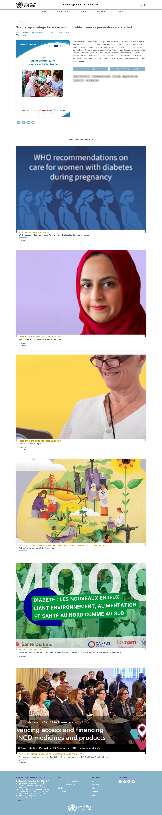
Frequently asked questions (68, 781)
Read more (20, 801)
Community (103, 12)
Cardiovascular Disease (101, 77)
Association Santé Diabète (33, 650)
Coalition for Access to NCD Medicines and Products (53, 754)
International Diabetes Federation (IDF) (40, 337)
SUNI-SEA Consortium (25, 32)
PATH (21, 754)
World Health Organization (34, 232)
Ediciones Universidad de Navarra (37, 545)
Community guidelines (66, 784)
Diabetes (116, 77)
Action (83, 12)
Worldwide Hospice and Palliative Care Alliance (82, 545)
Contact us (62, 791)
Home (44, 12)
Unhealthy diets (92, 80)
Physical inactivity (130, 77)
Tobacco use (78, 80)
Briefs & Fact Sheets (81, 77)
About (122, 12)
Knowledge (63, 12)
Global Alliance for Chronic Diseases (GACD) (52, 32)
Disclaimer (62, 788)
